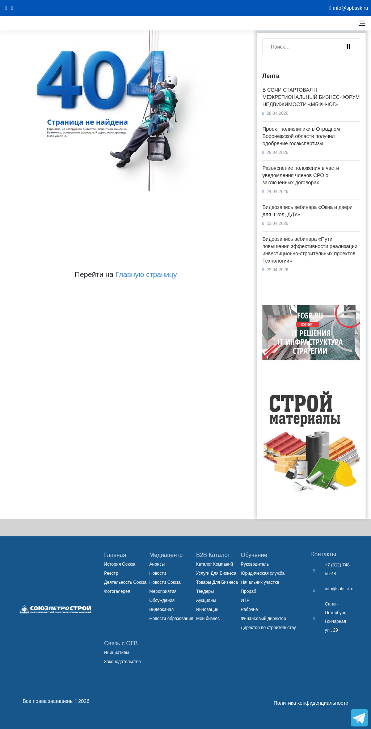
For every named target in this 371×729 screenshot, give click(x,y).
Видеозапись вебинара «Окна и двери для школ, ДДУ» (307, 210)
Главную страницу (146, 274)
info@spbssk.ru (340, 588)
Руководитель (255, 564)
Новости (157, 573)
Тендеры (205, 591)
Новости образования (171, 618)
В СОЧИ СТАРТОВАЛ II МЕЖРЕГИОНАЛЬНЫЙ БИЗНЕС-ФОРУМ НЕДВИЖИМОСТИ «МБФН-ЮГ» (311, 97)
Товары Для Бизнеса (217, 582)
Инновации (207, 609)
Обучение (254, 555)
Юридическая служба (262, 573)
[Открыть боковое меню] (362, 23)
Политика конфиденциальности (311, 703)
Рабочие (249, 609)
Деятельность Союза (125, 582)
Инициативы (116, 652)
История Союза (119, 564)
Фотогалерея (117, 591)
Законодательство (122, 661)
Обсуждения (162, 600)
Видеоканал (161, 609)
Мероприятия (163, 591)
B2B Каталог (213, 555)
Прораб (248, 591)
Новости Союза (165, 582)
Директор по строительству (268, 627)
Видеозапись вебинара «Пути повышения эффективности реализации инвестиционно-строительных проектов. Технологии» (310, 250)
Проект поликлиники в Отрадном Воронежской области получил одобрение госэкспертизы (301, 136)
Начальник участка (260, 582)
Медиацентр (166, 555)
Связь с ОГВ (121, 643)
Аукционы (206, 600)
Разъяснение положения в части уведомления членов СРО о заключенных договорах (300, 175)
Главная (115, 555)
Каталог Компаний (214, 564)
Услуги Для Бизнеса (216, 573)
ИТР (245, 600)
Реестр (111, 573)
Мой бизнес (208, 618)
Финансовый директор (263, 618)
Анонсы (157, 564)
